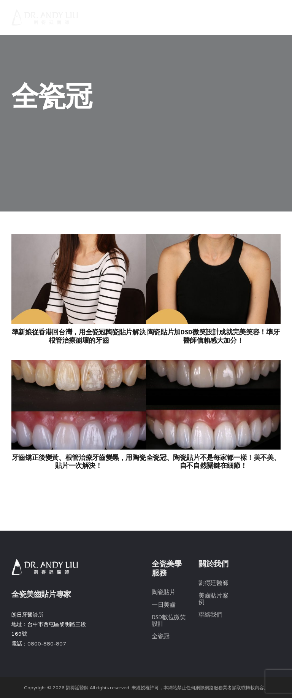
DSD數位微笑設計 (169, 620)
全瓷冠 (161, 636)
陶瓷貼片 (164, 592)
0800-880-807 (46, 643)
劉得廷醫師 (213, 583)
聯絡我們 (210, 614)
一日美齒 (164, 604)
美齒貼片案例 (213, 598)
